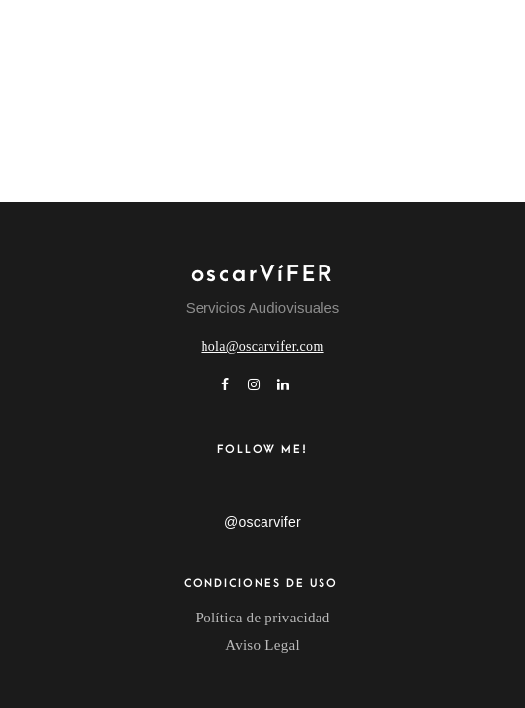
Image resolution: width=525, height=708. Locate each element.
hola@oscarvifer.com (262, 346)
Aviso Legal (262, 645)
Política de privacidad (263, 617)
